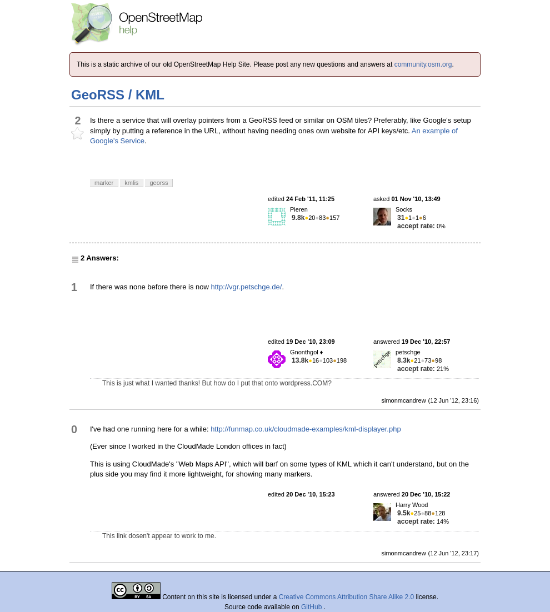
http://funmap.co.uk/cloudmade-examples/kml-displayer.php (306, 429)
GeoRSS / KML (117, 94)
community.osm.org (423, 64)
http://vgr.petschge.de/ (246, 287)
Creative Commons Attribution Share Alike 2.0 (346, 597)
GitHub (312, 607)
